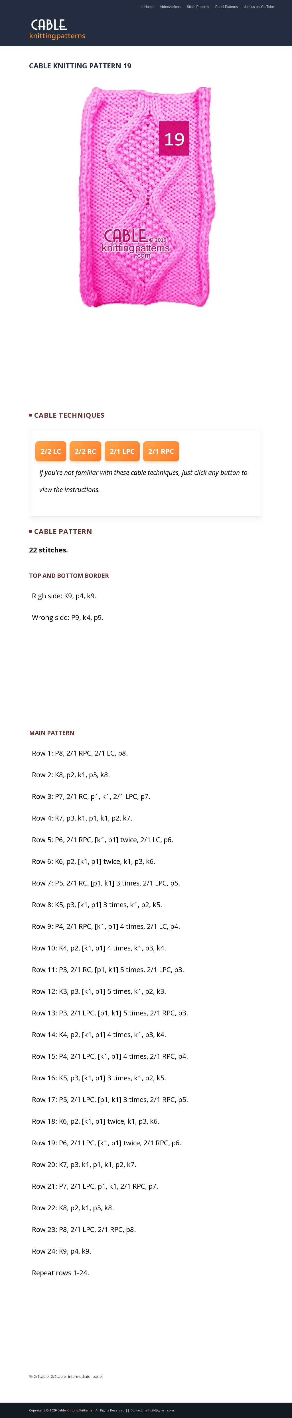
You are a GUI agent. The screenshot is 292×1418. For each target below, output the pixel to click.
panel (98, 1376)
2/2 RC (85, 451)
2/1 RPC (161, 451)
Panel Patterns (226, 7)
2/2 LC (50, 451)
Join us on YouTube (259, 7)
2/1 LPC (122, 451)
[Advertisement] (196, 27)
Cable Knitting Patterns (74, 1410)
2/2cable (58, 1376)
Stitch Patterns (198, 7)
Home (146, 7)
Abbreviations (170, 7)
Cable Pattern (63, 531)
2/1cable (41, 1376)
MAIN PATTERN (51, 733)
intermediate (79, 1376)
